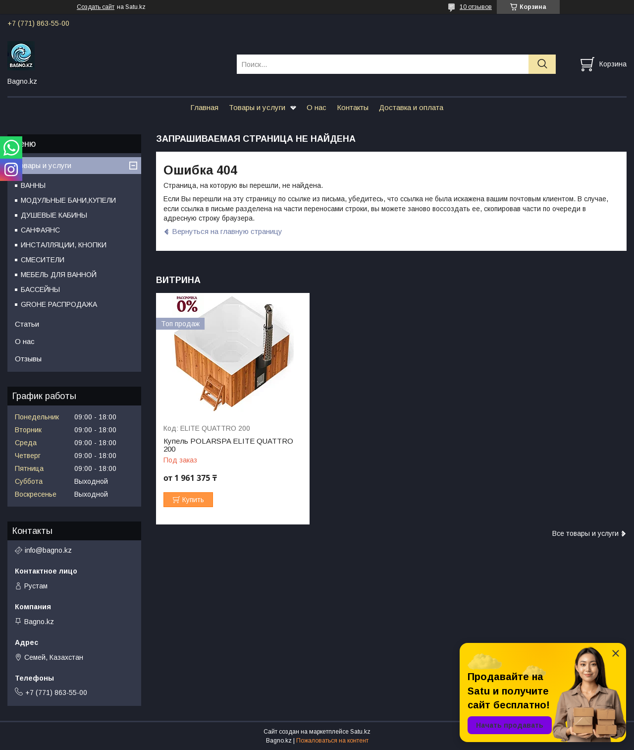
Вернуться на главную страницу (227, 231)
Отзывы (28, 358)
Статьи (27, 324)
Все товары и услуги (585, 533)
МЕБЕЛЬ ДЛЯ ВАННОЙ (59, 275)
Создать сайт (95, 6)
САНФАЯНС (40, 230)
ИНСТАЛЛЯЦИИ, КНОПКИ (63, 245)
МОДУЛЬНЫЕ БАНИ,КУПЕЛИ (68, 200)
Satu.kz (360, 731)
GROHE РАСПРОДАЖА (59, 304)
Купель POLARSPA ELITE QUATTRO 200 (228, 445)
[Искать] (542, 64)
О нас (316, 107)
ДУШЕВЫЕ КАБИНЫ (54, 215)
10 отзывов (476, 6)
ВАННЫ (33, 185)
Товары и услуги (257, 107)
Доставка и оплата (411, 107)
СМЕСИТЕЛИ (42, 260)
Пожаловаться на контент (332, 740)
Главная (204, 107)
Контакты (353, 107)
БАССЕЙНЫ (40, 289)
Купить (193, 500)
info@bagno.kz (48, 550)
